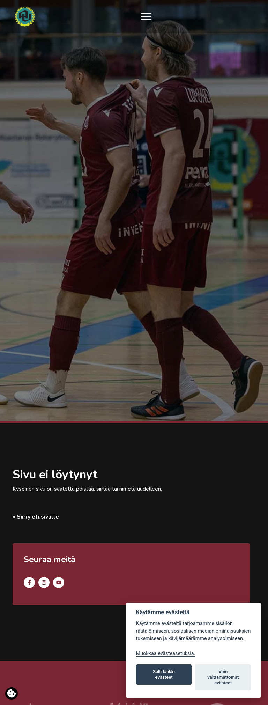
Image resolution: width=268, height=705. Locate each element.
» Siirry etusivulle (36, 517)
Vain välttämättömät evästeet (223, 677)
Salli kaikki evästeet (164, 674)
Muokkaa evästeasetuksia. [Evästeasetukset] (165, 653)
